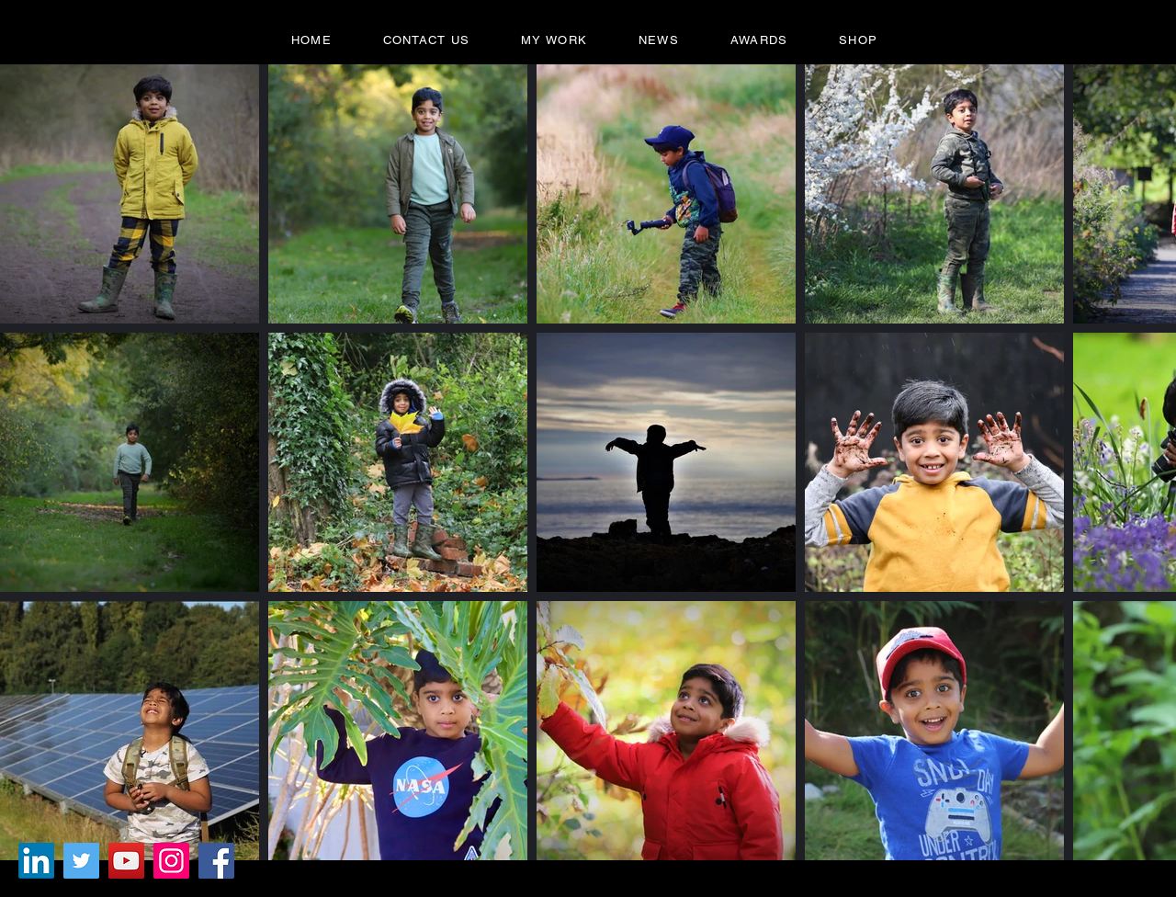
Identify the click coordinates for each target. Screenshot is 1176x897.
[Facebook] (216, 861)
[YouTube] (126, 861)
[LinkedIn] (36, 861)
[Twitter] (81, 861)
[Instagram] (171, 861)
